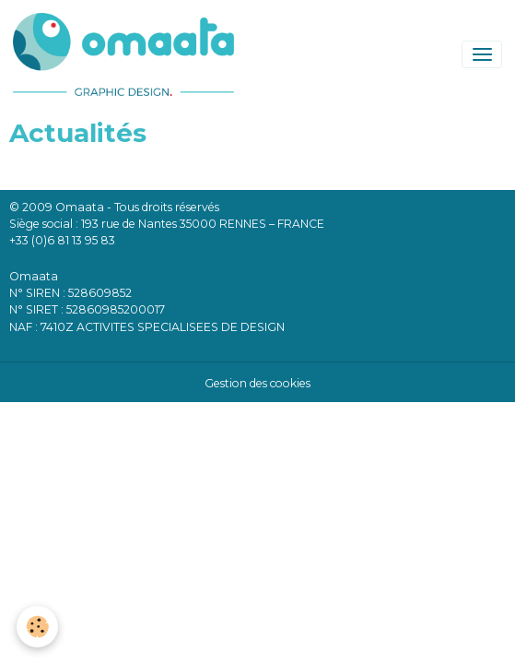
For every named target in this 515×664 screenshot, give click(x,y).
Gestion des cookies (257, 383)
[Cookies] (37, 626)
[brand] (126, 54)
